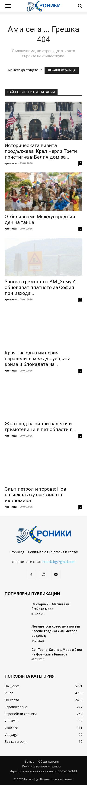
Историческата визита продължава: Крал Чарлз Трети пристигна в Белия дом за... (41, 151)
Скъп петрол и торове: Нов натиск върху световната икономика (35, 494)
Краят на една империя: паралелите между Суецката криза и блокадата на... (38, 358)
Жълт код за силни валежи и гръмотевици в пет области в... (40, 426)
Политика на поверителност (41, 766)
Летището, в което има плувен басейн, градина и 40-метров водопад (56, 631)
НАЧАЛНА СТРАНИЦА (61, 70)
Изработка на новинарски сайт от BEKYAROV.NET (43, 771)
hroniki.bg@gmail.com (58, 561)
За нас (29, 762)
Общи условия (48, 762)
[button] (7, 6)
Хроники (11, 163)
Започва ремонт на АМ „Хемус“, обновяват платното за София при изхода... (41, 287)
